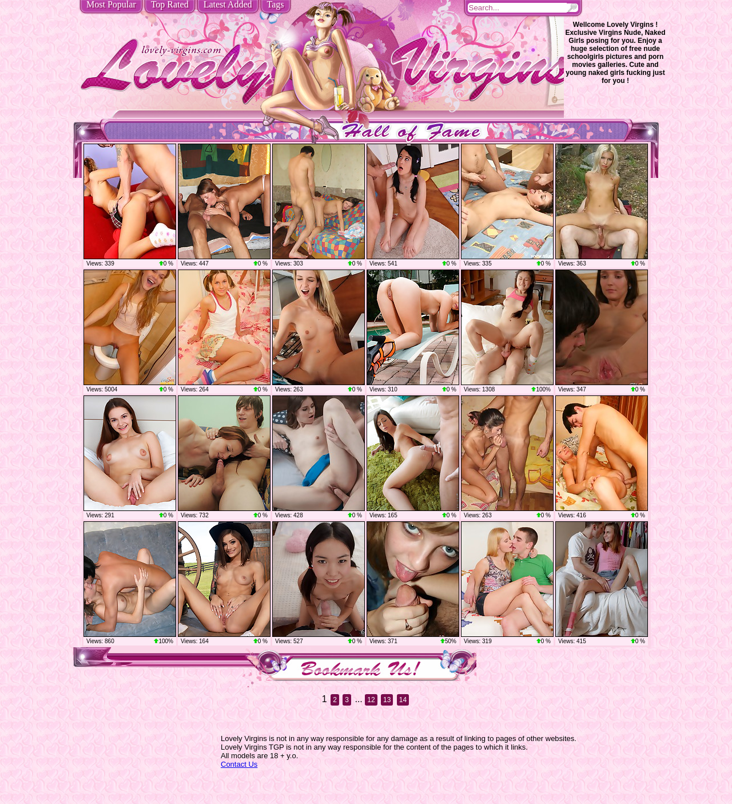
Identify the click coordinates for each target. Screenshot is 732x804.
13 (387, 700)
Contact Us (239, 764)
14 (403, 700)
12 (371, 700)
